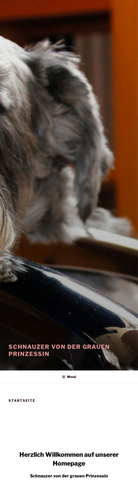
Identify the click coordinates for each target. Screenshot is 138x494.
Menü (69, 377)
